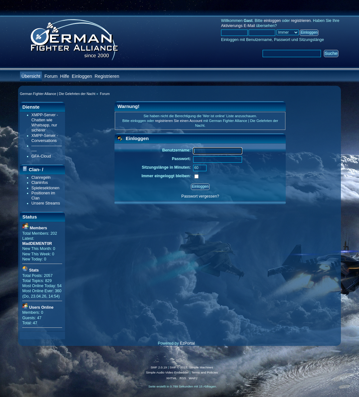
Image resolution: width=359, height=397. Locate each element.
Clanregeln (40, 177)
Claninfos (39, 182)
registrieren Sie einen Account (178, 121)
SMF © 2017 (178, 367)
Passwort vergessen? (200, 196)
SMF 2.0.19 (159, 367)
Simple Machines (201, 367)
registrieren (300, 20)
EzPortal (187, 343)
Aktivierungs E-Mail (238, 26)
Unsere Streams (45, 203)
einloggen (272, 20)
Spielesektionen (45, 188)
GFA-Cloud (41, 156)
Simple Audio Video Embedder (167, 372)
